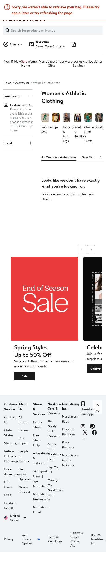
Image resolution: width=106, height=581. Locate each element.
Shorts (99, 127)
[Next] (100, 157)
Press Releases (68, 444)
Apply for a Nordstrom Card (55, 451)
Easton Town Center (24, 104)
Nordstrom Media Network (70, 460)
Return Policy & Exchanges (12, 456)
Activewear (22, 83)
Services (79, 66)
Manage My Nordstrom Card (55, 487)
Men (42, 61)
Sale (24, 61)
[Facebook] (94, 433)
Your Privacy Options (27, 539)
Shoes (60, 61)
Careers (24, 430)
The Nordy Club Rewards (53, 428)
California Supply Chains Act (76, 539)
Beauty (51, 61)
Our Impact (24, 440)
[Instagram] (83, 427)
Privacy (8, 539)
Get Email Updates (25, 474)
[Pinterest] (92, 427)
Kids (86, 61)
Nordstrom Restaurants (41, 496)
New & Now (12, 61)
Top (97, 407)
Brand (18, 137)
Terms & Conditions (55, 539)
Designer (95, 61)
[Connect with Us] (85, 439)
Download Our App (87, 411)
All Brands (24, 419)
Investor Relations (68, 432)
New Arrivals (91, 157)
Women (33, 61)
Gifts (51, 66)
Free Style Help (36, 440)
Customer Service (11, 406)
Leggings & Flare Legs (68, 134)
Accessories (73, 61)
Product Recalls (10, 505)
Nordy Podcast (24, 489)
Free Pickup (18, 96)
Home (25, 66)
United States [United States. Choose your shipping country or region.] (18, 517)
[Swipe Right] (91, 249)
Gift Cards (8, 484)
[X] (85, 433)
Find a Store (37, 424)
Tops (55, 127)
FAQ (7, 495)
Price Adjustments (13, 471)
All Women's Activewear (58, 157)
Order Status (8, 432)
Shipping (10, 443)
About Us (23, 406)
